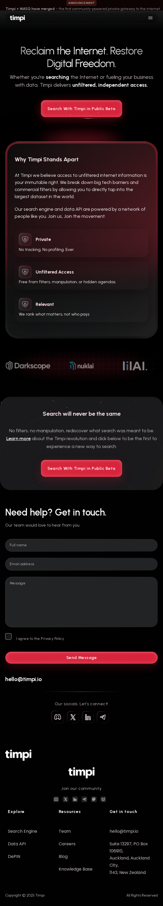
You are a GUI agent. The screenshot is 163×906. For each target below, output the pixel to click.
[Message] (81, 602)
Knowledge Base (76, 869)
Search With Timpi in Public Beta (81, 111)
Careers (67, 844)
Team (65, 831)
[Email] (81, 564)
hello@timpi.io (23, 679)
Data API (17, 844)
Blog (63, 856)
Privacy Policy (52, 638)
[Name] (81, 545)
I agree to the (40, 638)
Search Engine (22, 831)
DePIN (14, 856)
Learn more (18, 438)
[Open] (150, 18)
